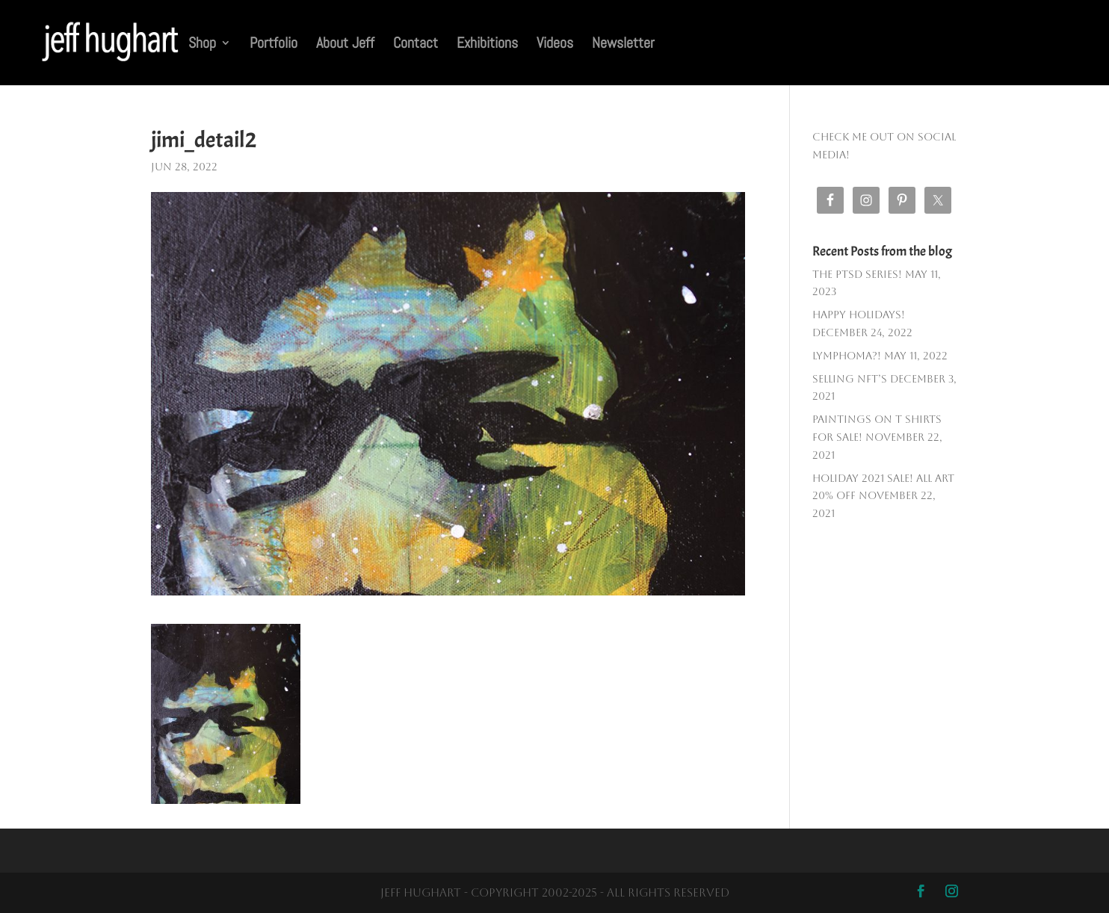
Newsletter (623, 44)
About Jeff (345, 44)
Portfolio (273, 44)
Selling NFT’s (849, 379)
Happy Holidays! (858, 315)
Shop (202, 44)
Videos (555, 44)
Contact (415, 44)
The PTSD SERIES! (857, 274)
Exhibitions (487, 44)
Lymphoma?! (846, 356)
